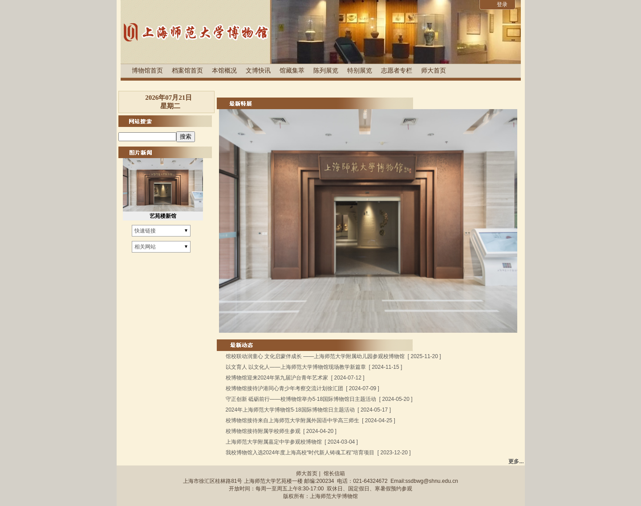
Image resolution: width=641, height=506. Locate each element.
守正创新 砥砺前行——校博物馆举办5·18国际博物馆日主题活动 (301, 399)
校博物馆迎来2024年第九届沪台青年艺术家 (277, 378)
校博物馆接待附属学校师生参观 (263, 431)
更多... (515, 461)
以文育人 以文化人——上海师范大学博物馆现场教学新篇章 (296, 367)
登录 (502, 4)
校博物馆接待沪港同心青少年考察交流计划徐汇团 (284, 388)
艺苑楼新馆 (163, 216)
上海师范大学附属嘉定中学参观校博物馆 (274, 442)
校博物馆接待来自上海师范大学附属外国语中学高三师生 (292, 420)
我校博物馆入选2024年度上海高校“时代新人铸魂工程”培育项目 (300, 452)
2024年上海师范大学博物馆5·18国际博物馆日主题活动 (290, 410)
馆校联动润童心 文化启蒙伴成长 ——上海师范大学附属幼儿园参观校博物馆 (315, 356)
